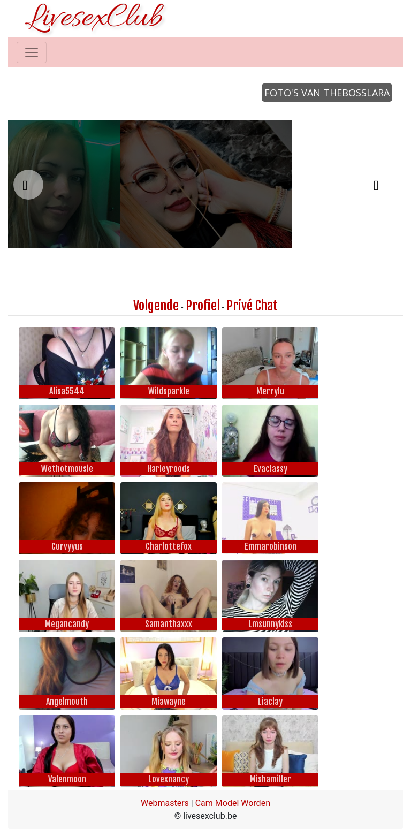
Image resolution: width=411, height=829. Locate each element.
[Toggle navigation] (32, 52)
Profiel (203, 306)
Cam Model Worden (232, 803)
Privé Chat (252, 306)
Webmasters (165, 803)
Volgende (156, 306)
